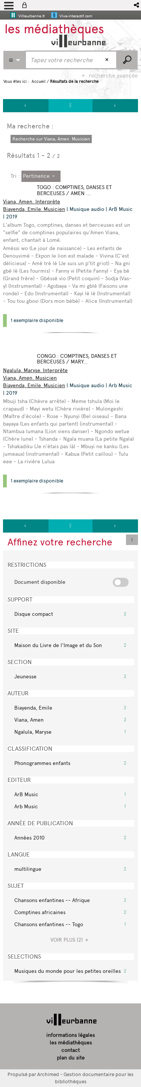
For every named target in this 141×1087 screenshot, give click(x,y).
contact (70, 1050)
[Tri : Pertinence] (41, 176)
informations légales (70, 1035)
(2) (70, 940)
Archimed (48, 1074)
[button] (137, 5)
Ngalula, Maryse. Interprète (35, 370)
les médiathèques (71, 1043)
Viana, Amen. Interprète (31, 201)
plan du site (71, 1058)
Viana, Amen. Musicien (30, 378)
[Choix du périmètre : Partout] (14, 60)
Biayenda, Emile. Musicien (34, 209)
